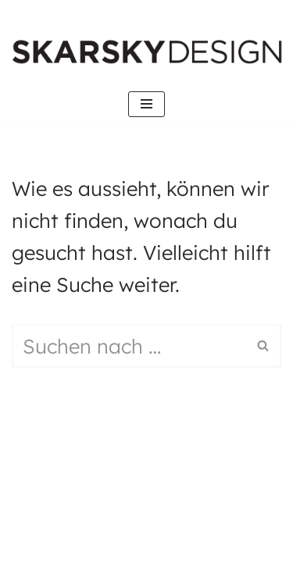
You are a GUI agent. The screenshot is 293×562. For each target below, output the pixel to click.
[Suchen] (129, 346)
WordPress (154, 530)
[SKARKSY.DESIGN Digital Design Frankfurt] (151, 51)
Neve (50, 479)
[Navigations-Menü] (146, 104)
